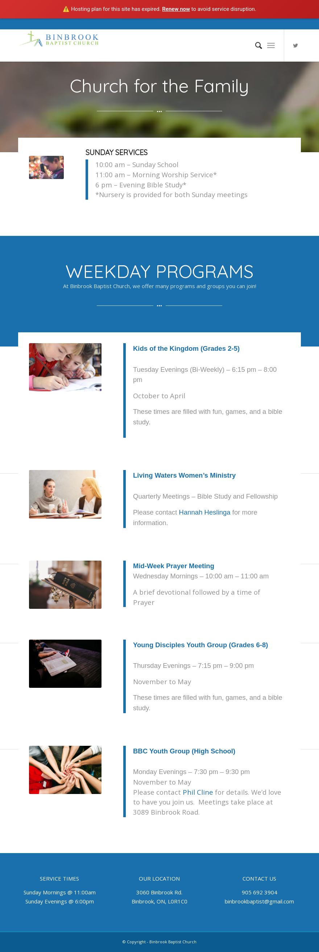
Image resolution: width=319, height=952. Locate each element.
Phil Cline (198, 792)
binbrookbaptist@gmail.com (259, 901)
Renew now (176, 9)
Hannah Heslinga (205, 512)
